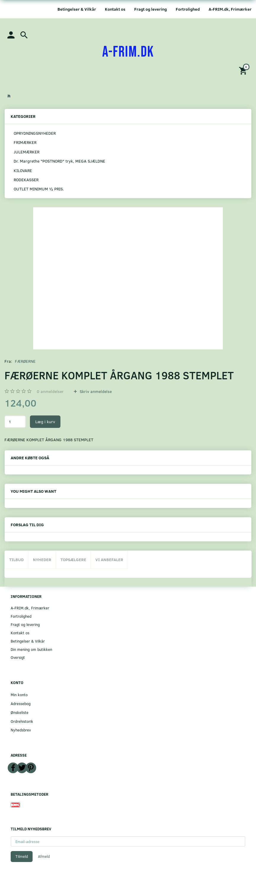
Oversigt (18, 657)
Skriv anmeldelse (95, 391)
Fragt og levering (150, 9)
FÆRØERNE (25, 361)
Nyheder (42, 559)
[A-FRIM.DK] (128, 52)
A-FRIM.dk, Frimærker (230, 9)
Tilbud (16, 559)
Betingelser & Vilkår (76, 9)
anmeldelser (50, 391)
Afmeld (44, 856)
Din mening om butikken (31, 649)
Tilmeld (21, 856)
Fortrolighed (188, 9)
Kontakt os (115, 9)
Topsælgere (73, 559)
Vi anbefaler (109, 559)
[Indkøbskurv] (244, 70)
